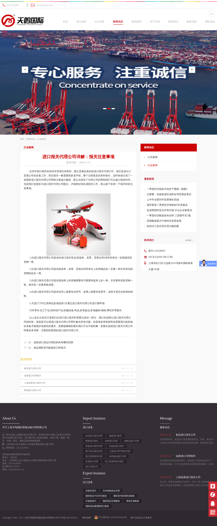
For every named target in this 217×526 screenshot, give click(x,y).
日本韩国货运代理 (111, 491)
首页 (65, 21)
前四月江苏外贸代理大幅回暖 (163, 226)
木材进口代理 (111, 441)
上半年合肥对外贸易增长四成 (163, 199)
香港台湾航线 (132, 501)
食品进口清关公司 (32, 368)
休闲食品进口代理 (117, 456)
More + (189, 240)
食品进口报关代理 (93, 436)
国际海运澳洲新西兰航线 (97, 506)
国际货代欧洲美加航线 (124, 496)
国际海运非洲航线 (111, 501)
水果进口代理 (91, 461)
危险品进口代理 (131, 441)
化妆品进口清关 (116, 446)
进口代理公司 (91, 466)
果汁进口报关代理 (93, 451)
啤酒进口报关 (91, 441)
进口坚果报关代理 (93, 456)
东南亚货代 (90, 491)
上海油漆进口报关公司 (34, 383)
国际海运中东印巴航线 (96, 496)
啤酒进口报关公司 (32, 390)
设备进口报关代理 (93, 446)
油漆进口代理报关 (32, 375)
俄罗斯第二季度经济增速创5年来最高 (167, 205)
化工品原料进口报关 (114, 461)
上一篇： (48, 342)
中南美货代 (90, 501)
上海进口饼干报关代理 (119, 451)
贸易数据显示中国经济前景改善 (164, 221)
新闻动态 (31, 139)
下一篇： (45, 347)
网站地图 (86, 517)
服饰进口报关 (115, 436)
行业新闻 (41, 139)
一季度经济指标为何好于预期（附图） (168, 189)
